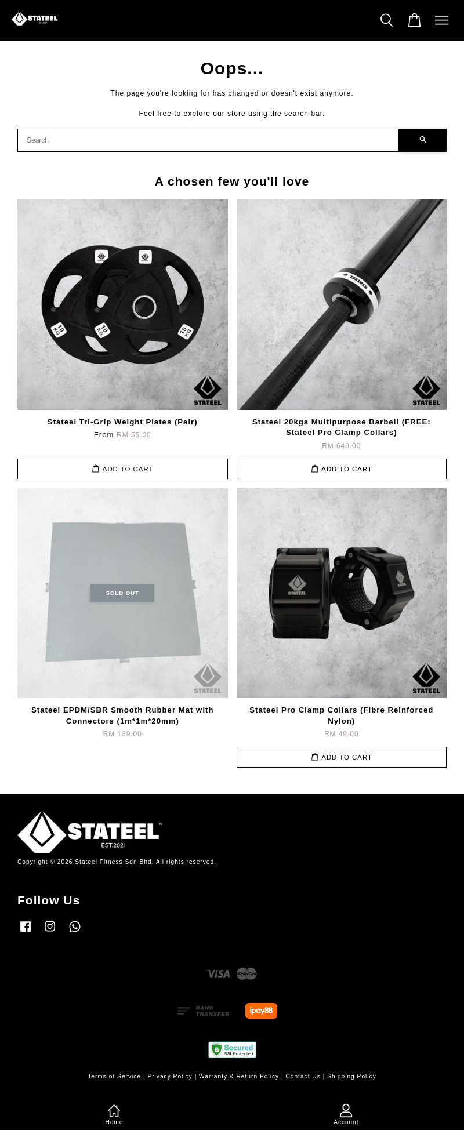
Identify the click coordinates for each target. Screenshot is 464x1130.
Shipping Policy (351, 1076)
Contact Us (302, 1076)
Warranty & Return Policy (239, 1076)
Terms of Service (114, 1076)
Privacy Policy (169, 1076)
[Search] (208, 140)
